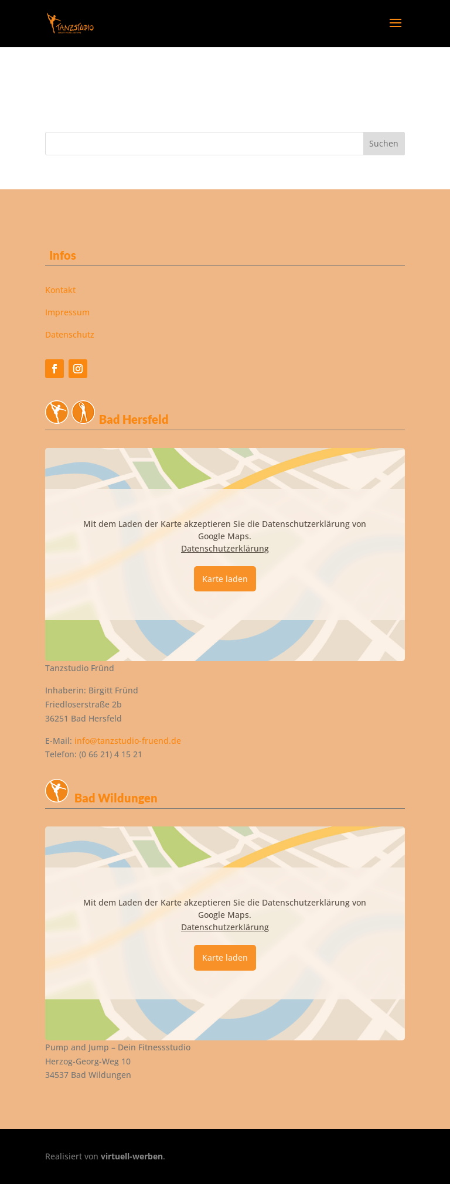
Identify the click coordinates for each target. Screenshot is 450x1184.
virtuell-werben (132, 1156)
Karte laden (225, 578)
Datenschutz (69, 334)
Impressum (67, 312)
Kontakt (60, 289)
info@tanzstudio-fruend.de (127, 740)
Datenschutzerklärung (225, 548)
